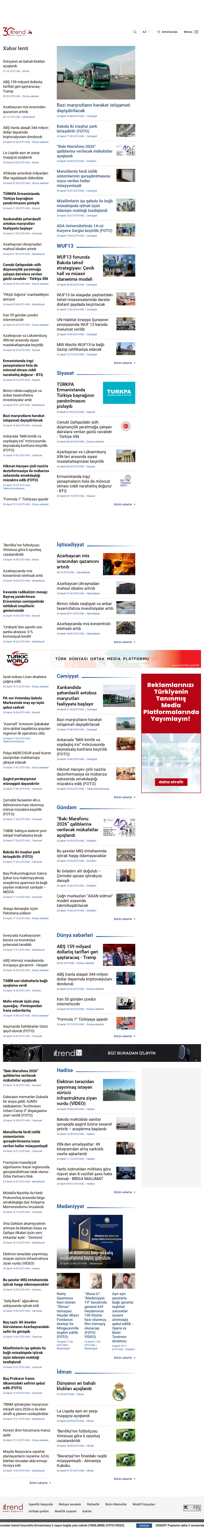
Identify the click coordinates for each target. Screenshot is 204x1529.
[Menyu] (191, 32)
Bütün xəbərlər (123, 362)
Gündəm (67, 807)
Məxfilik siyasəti (65, 1511)
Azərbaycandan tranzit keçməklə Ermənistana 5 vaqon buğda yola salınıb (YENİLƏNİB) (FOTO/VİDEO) (85, 1525)
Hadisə (65, 1070)
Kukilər (87, 1511)
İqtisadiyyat (70, 545)
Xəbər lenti (15, 48)
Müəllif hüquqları (144, 1504)
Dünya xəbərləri (75, 935)
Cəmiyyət (68, 676)
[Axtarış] (135, 32)
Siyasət (65, 373)
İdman (64, 1372)
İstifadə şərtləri (39, 1511)
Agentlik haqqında (41, 1504)
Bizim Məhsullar (116, 1504)
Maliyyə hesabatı (70, 1504)
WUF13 (65, 246)
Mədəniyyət (70, 1206)
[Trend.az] (17, 31)
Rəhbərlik (93, 1504)
